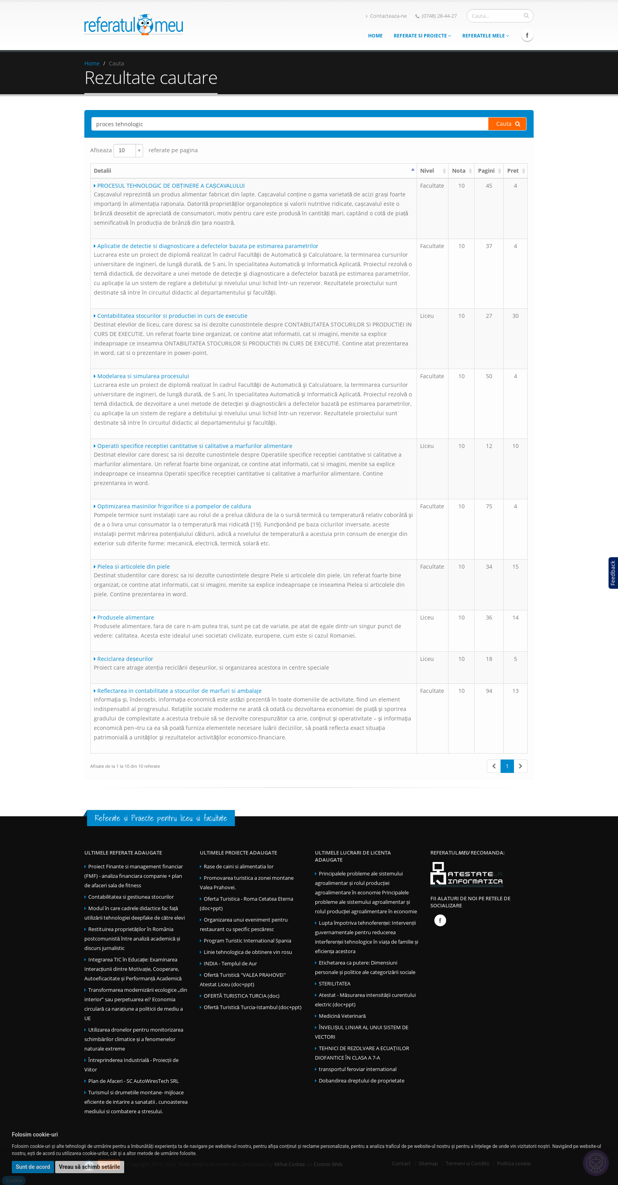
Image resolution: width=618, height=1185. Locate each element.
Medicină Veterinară (342, 1016)
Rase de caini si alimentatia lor (239, 866)
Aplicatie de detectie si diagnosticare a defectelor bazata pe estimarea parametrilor (206, 246)
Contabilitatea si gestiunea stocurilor (131, 897)
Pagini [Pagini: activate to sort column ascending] (486, 170)
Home (375, 35)
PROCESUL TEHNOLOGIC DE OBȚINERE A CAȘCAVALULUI (169, 185)
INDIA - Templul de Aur (230, 963)
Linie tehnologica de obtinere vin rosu (248, 952)
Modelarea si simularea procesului (141, 376)
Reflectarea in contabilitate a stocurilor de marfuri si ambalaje (178, 690)
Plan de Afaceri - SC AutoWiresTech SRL (133, 1081)
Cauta (508, 123)
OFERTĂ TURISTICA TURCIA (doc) (241, 996)
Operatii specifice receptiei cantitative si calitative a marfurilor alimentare (193, 446)
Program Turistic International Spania (247, 940)
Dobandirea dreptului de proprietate (361, 1080)
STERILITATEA (334, 983)
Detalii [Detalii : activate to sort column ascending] (102, 170)
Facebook (527, 35)
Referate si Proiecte (422, 35)
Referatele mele (485, 35)
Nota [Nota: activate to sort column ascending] (458, 170)
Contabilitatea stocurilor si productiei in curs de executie (171, 315)
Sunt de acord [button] (33, 1167)
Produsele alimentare (124, 617)
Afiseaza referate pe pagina (144, 150)
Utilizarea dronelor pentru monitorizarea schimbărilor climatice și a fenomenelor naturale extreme (133, 1039)
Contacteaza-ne (386, 16)
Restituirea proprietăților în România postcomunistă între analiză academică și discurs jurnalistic (132, 939)
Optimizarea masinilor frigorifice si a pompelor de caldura (172, 506)
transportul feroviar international (357, 1069)
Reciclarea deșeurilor (123, 658)
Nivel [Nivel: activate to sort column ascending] (427, 170)
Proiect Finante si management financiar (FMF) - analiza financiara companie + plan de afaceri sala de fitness (133, 876)
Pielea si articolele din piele (132, 566)
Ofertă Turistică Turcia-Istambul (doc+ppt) (253, 1007)
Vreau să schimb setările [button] (89, 1167)
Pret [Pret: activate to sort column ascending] (513, 170)
